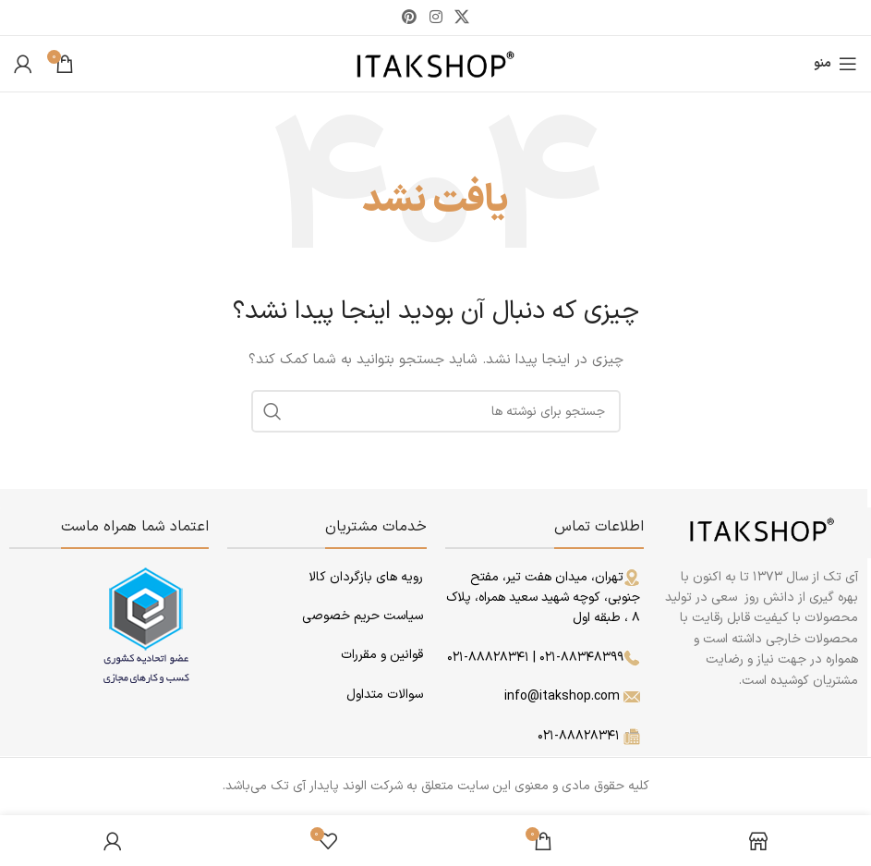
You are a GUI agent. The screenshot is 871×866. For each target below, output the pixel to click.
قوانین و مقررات (380, 655)
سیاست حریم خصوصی (362, 616)
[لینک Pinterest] (409, 17)
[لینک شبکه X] (461, 17)
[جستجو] (436, 411)
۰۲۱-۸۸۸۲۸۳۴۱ (488, 657)
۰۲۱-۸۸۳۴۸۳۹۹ (589, 657)
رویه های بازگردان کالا (365, 577)
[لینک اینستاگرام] (435, 17)
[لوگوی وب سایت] (435, 63)
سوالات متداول (384, 694)
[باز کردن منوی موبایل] (835, 63)
